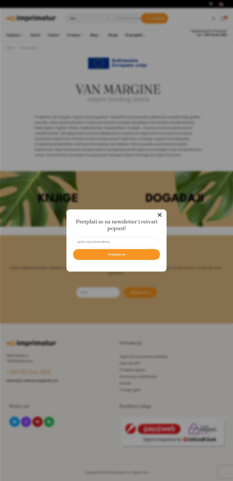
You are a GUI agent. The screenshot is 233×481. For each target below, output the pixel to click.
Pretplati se (116, 254)
